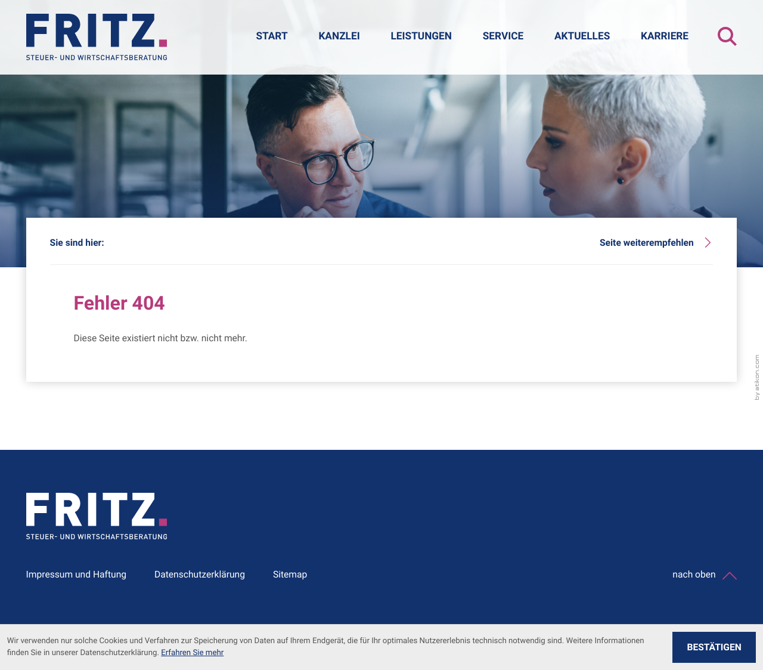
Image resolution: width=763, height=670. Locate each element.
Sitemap (290, 574)
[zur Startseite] (96, 37)
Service (503, 36)
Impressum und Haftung (76, 574)
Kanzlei (338, 36)
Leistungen (421, 36)
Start (271, 36)
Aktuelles (582, 36)
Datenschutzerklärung (199, 574)
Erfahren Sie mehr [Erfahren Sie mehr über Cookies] (192, 653)
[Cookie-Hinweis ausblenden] (714, 647)
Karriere (664, 36)
